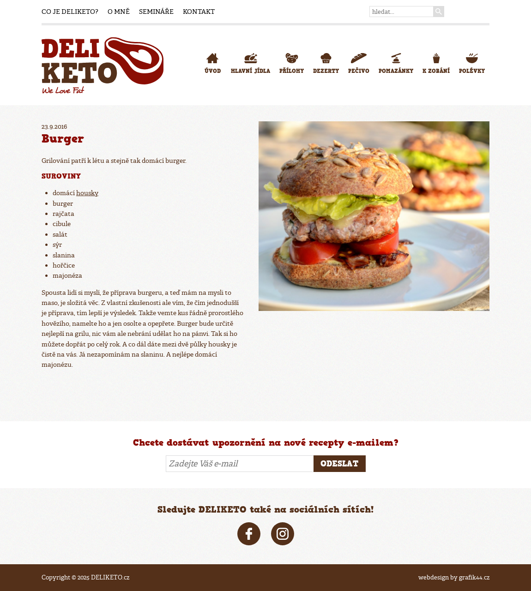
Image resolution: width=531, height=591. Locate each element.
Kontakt (199, 11)
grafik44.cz (474, 577)
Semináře (156, 11)
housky (87, 193)
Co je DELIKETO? (70, 11)
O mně (119, 11)
